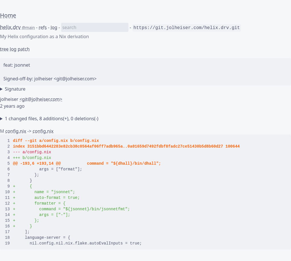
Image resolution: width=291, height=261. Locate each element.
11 (7, 197)
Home (8, 15)
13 (7, 209)
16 (7, 226)
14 (7, 215)
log (54, 27)
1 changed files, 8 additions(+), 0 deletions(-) (51, 118)
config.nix (15, 131)
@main (28, 27)
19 (7, 243)
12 (7, 203)
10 (7, 192)
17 (7, 232)
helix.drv (10, 27)
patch (24, 49)
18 (7, 237)
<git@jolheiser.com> (40, 99)
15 (7, 220)
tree (4, 49)
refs (43, 27)
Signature (15, 89)
